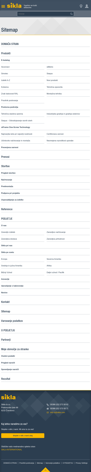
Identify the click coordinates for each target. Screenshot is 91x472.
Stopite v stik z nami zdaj (23, 436)
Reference (6, 209)
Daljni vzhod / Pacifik (55, 272)
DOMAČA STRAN (10, 44)
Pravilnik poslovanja (9, 100)
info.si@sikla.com (57, 412)
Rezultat (5, 378)
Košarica (5, 87)
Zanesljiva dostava (9, 239)
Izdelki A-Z (5, 80)
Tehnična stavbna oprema (12, 114)
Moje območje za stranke (15, 349)
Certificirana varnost (55, 134)
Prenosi (5, 156)
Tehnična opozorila (54, 87)
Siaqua (50, 74)
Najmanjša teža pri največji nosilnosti (16, 134)
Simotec (4, 74)
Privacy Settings (81, 463)
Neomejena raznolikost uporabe (60, 141)
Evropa (4, 259)
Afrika (49, 266)
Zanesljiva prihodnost (56, 239)
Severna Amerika (54, 259)
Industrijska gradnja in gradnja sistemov (63, 114)
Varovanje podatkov (12, 320)
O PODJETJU (8, 330)
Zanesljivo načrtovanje (56, 232)
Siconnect (5, 67)
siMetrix (50, 67)
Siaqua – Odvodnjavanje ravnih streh (16, 121)
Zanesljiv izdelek (8, 232)
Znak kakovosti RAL (9, 94)
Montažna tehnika (54, 94)
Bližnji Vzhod (6, 272)
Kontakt (5, 301)
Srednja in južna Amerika (11, 266)
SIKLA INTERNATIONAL (11, 450)
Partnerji (6, 339)
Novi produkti (52, 80)
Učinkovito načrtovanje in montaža (15, 141)
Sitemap (5, 311)
